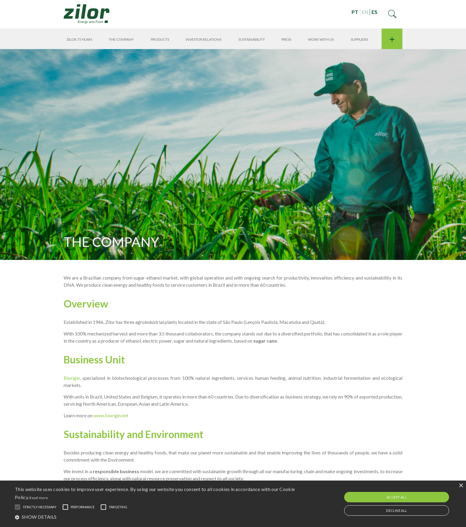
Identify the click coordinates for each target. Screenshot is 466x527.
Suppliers (359, 39)
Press (286, 39)
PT (355, 12)
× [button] (461, 486)
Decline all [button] (396, 510)
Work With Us (321, 39)
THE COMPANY (121, 39)
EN (365, 12)
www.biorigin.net (110, 415)
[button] (156, 517)
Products (160, 39)
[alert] (233, 504)
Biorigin (72, 378)
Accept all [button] (397, 497)
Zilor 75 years (79, 39)
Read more (38, 497)
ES (374, 12)
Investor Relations (203, 39)
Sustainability (251, 39)
